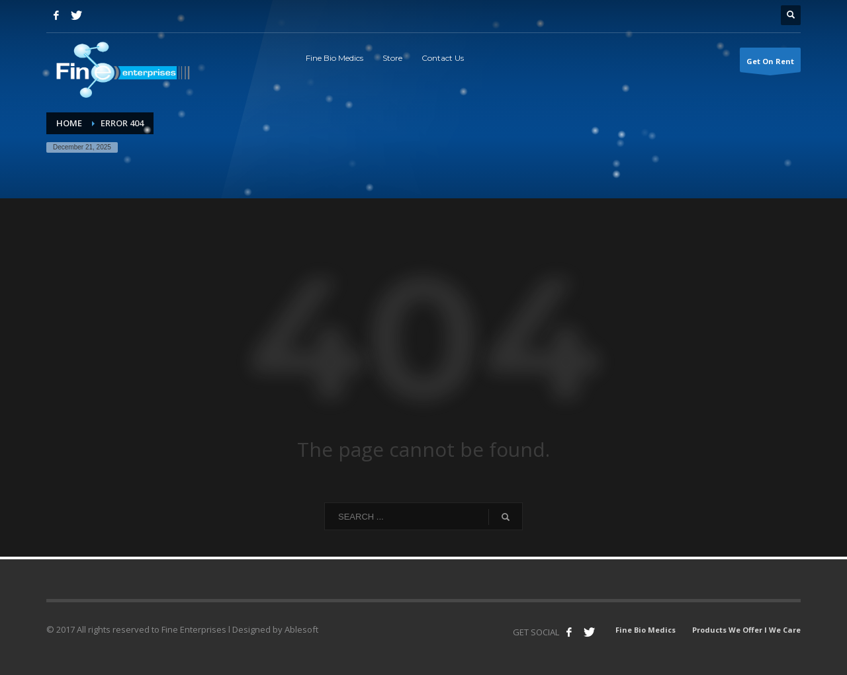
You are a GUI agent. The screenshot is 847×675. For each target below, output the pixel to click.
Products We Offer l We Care (746, 630)
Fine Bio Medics (645, 630)
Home (69, 123)
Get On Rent (770, 64)
